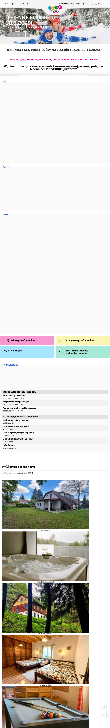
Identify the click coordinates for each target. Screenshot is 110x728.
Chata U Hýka (66, 529)
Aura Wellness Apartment (40, 495)
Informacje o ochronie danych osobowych (22, 652)
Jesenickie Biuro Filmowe (71, 626)
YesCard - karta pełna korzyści (73, 618)
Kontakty (24, 4)
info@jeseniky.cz (14, 628)
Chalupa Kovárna (92, 495)
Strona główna (55, 9)
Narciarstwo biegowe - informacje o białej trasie (79, 623)
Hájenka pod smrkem (66, 495)
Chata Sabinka (14, 529)
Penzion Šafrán (66, 512)
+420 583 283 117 (14, 626)
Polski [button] (100, 4)
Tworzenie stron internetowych (105, 685)
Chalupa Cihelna (14, 512)
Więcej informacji (15, 34)
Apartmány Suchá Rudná (92, 512)
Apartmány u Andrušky (92, 529)
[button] (87, 4)
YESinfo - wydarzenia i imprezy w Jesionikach (78, 621)
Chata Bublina (14, 495)
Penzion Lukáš (40, 512)
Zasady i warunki (13, 650)
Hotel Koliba (40, 529)
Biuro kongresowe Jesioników (73, 629)
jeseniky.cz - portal (69, 615)
